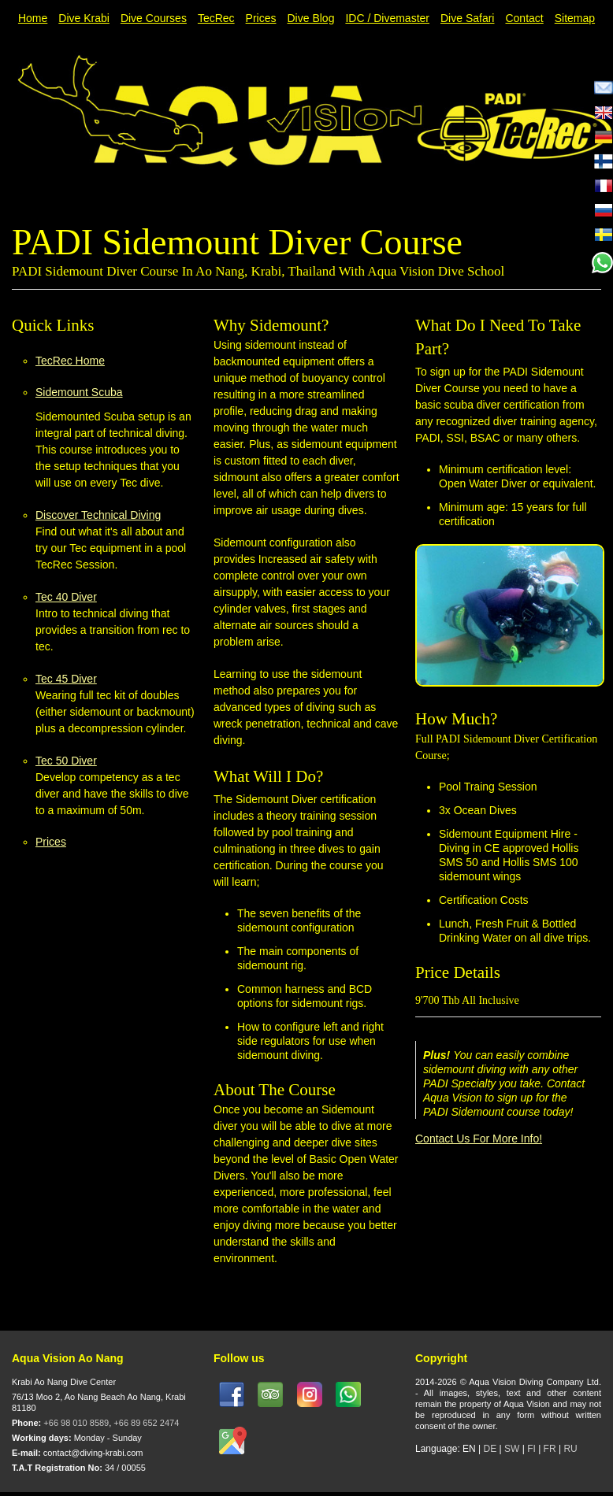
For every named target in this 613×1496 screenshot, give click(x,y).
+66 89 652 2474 (146, 1422)
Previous (509, 200)
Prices (261, 18)
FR (550, 1448)
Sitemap (575, 18)
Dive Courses (154, 18)
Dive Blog (311, 18)
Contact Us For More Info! (478, 1138)
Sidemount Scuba (79, 392)
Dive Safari (467, 18)
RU (570, 1448)
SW (511, 1448)
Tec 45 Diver (66, 678)
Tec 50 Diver (66, 760)
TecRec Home (70, 360)
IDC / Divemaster (387, 18)
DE (490, 1448)
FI (532, 1448)
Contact (524, 18)
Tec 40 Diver (66, 597)
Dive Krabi (84, 18)
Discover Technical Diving (98, 515)
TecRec (216, 18)
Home (32, 18)
